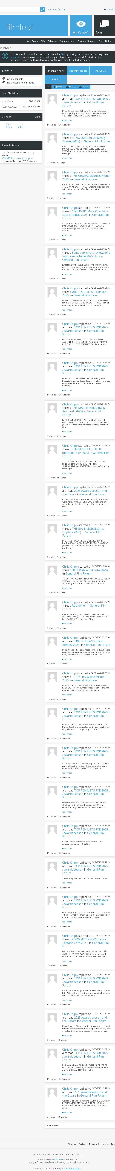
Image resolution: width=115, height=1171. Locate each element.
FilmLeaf (72, 1144)
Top (113, 1144)
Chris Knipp (9, 125)
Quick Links (105, 41)
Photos (85, 87)
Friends (56, 79)
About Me (101, 70)
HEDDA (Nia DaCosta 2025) (90, 570)
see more (67, 120)
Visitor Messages (78, 70)
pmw (30, 158)
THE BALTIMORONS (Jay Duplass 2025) (83, 530)
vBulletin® (57, 1159)
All (48, 86)
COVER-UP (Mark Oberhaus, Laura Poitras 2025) (85, 213)
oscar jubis (21, 125)
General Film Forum (97, 141)
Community (66, 41)
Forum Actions (85, 41)
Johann (59, 87)
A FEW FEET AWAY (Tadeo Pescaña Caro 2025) (84, 941)
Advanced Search (56, 9)
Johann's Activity (55, 70)
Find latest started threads (18, 82)
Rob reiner (79, 605)
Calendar (52, 41)
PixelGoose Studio (71, 1168)
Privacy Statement (99, 1144)
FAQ (43, 41)
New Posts (32, 41)
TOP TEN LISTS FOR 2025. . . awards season (86, 100)
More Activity (52, 1125)
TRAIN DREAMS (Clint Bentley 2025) (82, 643)
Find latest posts (12, 78)
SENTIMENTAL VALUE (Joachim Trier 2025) (82, 451)
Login (111, 9)
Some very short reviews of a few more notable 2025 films (86, 254)
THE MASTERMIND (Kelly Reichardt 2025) (83, 409)
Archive (83, 1144)
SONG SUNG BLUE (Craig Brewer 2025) (83, 139)
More (37, 116)
